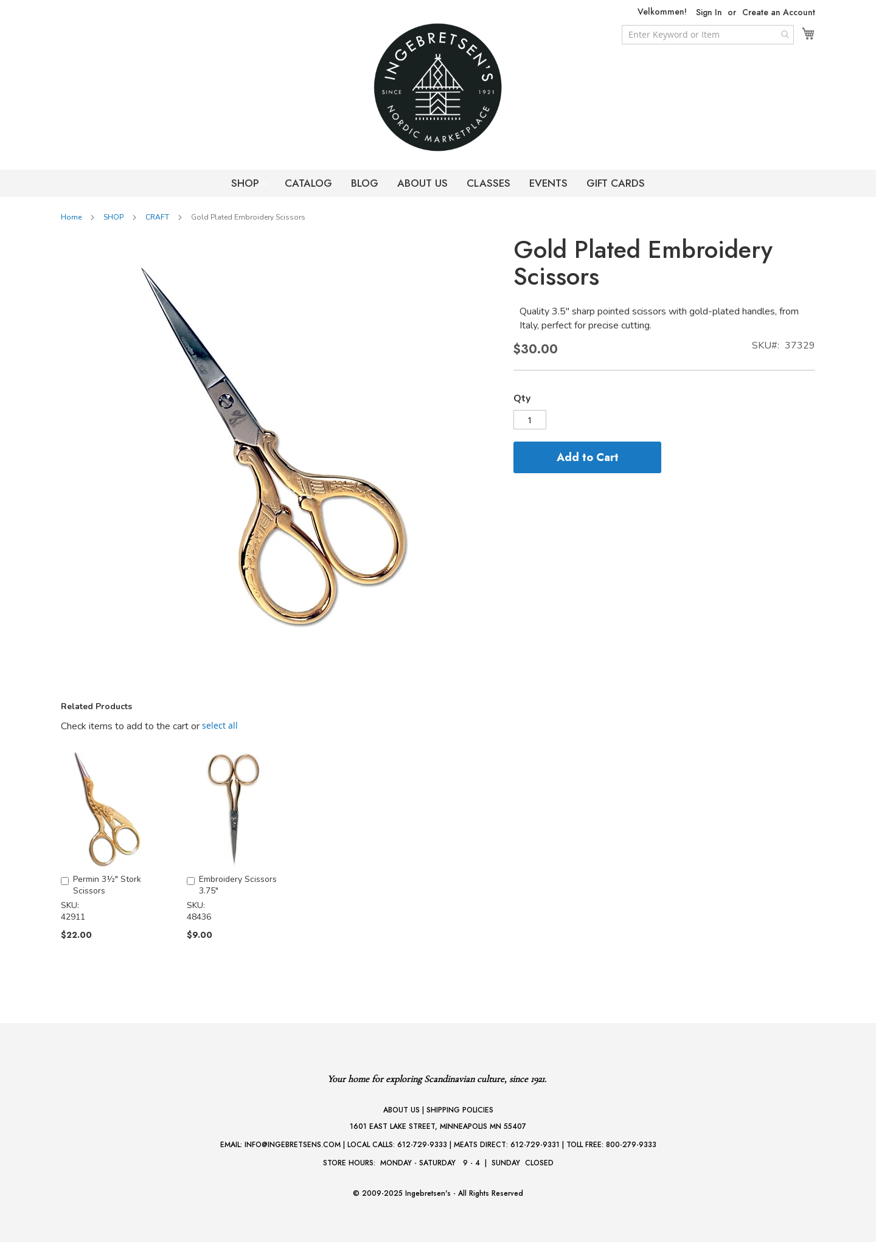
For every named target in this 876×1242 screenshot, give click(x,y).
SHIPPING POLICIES (459, 1110)
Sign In (709, 12)
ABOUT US (422, 183)
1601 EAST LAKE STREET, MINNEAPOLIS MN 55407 (438, 1126)
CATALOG (308, 183)
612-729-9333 (422, 1144)
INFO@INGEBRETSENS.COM (293, 1144)
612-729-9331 (535, 1144)
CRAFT (157, 217)
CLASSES (488, 183)
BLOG (364, 183)
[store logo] (438, 87)
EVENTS (548, 183)
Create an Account (778, 12)
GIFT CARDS (615, 183)
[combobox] (708, 34)
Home (71, 217)
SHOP (246, 183)
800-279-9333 (631, 1144)
